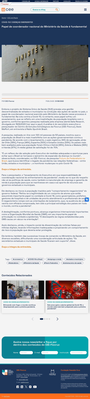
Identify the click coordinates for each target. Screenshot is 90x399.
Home (4, 18)
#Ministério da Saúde (31, 263)
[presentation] (32, 319)
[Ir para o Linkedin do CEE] (22, 387)
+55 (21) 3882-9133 (23, 379)
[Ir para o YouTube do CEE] (35, 387)
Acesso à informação (41, 1)
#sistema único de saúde (72, 263)
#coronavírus (18, 259)
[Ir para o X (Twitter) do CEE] (26, 386)
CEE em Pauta (12, 18)
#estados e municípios (74, 259)
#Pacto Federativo (51, 263)
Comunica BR (26, 1)
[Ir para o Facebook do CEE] (17, 387)
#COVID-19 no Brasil (35, 259)
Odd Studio (7, 396)
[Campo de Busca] (43, 10)
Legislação (66, 1)
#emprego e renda (54, 259)
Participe (56, 1)
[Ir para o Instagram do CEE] (30, 387)
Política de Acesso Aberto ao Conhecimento (74, 374)
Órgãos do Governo (81, 1)
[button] (41, 319)
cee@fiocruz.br (25, 382)
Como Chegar (24, 377)
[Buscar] (56, 10)
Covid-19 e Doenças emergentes (17, 22)
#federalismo (13, 263)
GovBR (4, 1)
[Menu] (85, 9)
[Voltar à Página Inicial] (7, 9)
